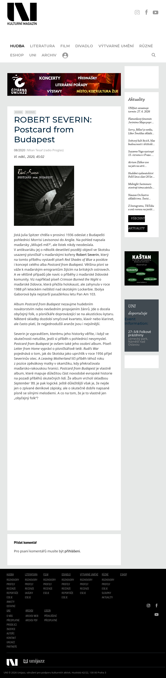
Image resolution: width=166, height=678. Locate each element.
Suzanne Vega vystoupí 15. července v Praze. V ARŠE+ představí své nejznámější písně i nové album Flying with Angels (141, 153)
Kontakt (11, 638)
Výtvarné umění (116, 46)
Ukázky (29, 593)
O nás (10, 616)
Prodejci (12, 624)
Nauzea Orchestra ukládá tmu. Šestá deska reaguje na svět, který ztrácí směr (140, 197)
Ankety (10, 602)
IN (137, 12)
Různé (146, 46)
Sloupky (106, 593)
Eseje (10, 597)
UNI (32, 55)
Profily (11, 584)
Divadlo (84, 46)
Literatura (42, 46)
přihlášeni (72, 551)
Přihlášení (50, 616)
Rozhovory (13, 580)
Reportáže (12, 593)
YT (155, 12)
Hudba (17, 46)
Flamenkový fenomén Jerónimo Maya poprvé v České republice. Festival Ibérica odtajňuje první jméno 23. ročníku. (141, 121)
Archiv (49, 55)
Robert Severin (87, 254)
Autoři (10, 633)
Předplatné (13, 620)
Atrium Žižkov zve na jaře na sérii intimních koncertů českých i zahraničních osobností (140, 164)
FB (146, 12)
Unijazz (11, 642)
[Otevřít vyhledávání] (153, 55)
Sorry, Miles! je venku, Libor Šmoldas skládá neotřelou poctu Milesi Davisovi (140, 131)
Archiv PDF (31, 620)
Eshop (17, 55)
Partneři (12, 646)
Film (65, 46)
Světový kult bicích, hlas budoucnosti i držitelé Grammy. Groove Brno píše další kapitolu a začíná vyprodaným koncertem (141, 142)
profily (29, 584)
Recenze (30, 112)
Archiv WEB (31, 616)
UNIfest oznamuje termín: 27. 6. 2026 (139, 110)
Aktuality (136, 99)
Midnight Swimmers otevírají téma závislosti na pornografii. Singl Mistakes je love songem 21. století (141, 186)
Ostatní (11, 606)
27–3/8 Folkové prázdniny (139, 333)
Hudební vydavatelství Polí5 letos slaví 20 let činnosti (140, 175)
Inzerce (11, 629)
